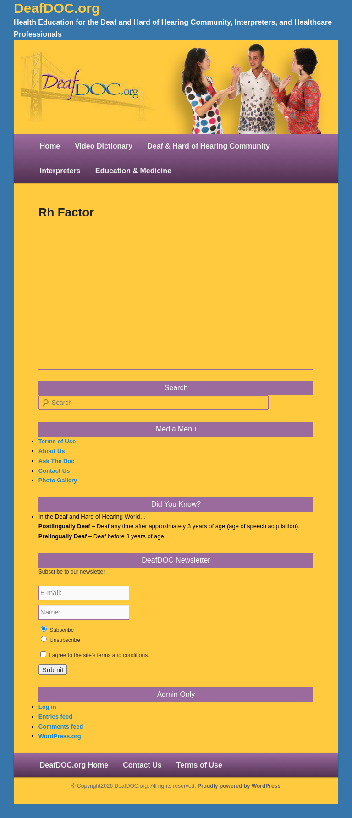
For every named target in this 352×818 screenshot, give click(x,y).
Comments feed (60, 726)
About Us (51, 451)
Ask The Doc (56, 461)
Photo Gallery (57, 480)
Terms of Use (57, 441)
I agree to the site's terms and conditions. (99, 655)
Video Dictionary (103, 146)
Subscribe (62, 630)
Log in (47, 706)
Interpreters (60, 171)
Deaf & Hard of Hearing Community (208, 146)
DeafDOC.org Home (74, 765)
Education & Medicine (133, 171)
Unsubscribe (65, 640)
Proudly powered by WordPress (239, 786)
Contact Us (54, 470)
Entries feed (55, 716)
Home (50, 146)
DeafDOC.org (57, 8)
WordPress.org (59, 736)
